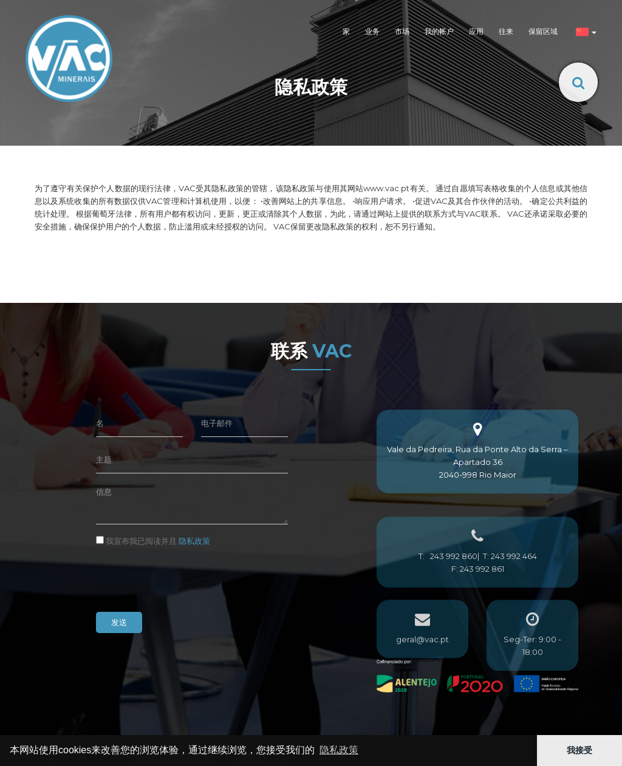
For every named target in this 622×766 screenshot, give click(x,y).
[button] (584, 32)
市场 (402, 31)
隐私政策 (194, 541)
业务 (372, 31)
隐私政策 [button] (339, 750)
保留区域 (543, 31)
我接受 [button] (579, 750)
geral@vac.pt (422, 658)
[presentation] (188, 579)
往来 (506, 31)
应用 (476, 31)
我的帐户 (439, 31)
